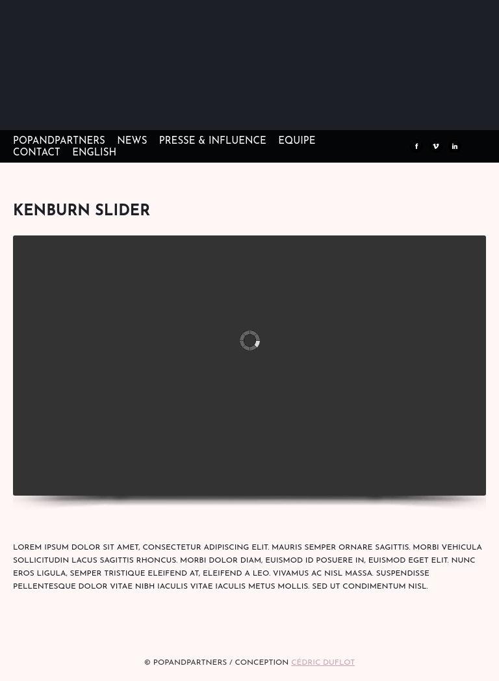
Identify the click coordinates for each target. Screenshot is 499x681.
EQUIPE (296, 141)
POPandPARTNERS (59, 141)
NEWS (132, 141)
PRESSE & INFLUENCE (212, 141)
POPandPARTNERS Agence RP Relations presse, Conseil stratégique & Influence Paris (103, 111)
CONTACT (36, 153)
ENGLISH (94, 153)
